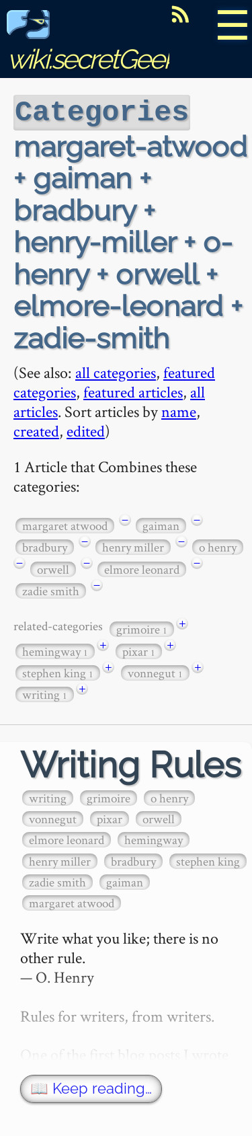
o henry (218, 546)
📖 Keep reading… (91, 1087)
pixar (138, 650)
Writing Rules (130, 763)
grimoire (141, 628)
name (178, 410)
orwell (53, 568)
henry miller (133, 546)
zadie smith (50, 589)
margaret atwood (65, 524)
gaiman (160, 524)
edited (86, 429)
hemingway (55, 650)
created (36, 429)
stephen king (57, 671)
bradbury (44, 546)
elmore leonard (141, 568)
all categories (115, 371)
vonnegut (155, 671)
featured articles (133, 390)
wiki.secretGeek (91, 44)
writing (44, 693)
